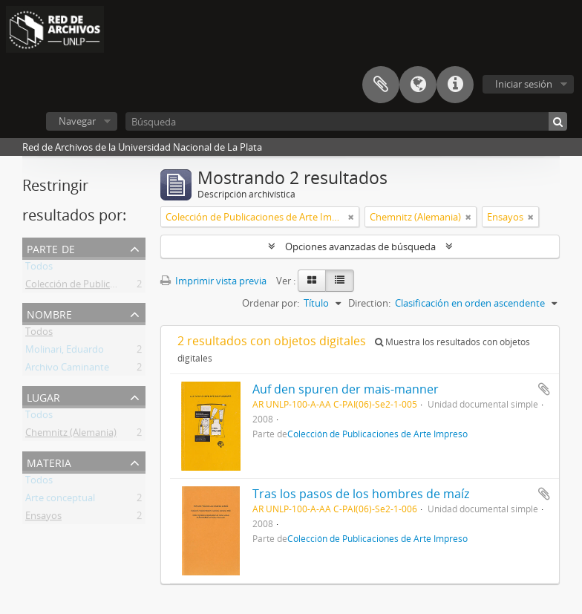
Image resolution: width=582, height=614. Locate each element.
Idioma (417, 84)
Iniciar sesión (523, 84)
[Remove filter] (351, 216)
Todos (39, 268)
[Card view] (312, 281)
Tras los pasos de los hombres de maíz (360, 494)
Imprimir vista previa (213, 280)
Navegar (77, 121)
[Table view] (339, 281)
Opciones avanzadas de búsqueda (360, 246)
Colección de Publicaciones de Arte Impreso (121, 286)
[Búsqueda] (346, 121)
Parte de (51, 248)
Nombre (49, 313)
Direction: (369, 303)
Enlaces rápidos (455, 84)
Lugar (43, 396)
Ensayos (43, 518)
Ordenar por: (270, 303)
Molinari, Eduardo (64, 352)
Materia (49, 461)
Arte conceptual (60, 500)
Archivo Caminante (67, 369)
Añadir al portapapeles (544, 389)
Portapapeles (380, 84)
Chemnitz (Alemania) (71, 435)
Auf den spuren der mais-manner (345, 389)
